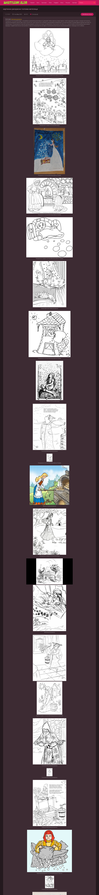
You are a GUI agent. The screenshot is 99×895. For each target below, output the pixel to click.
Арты (38, 2)
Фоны (62, 2)
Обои (50, 2)
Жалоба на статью (87, 14)
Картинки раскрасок (16, 19)
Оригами (74, 2)
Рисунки (68, 2)
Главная (32, 2)
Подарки (56, 2)
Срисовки (44, 2)
